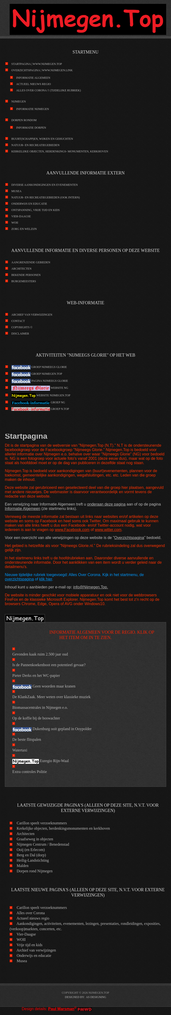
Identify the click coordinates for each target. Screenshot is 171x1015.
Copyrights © (21, 327)
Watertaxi (19, 750)
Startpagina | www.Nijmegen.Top (36, 64)
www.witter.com (108, 530)
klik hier (45, 579)
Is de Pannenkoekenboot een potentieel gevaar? (49, 665)
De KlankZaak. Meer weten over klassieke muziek (51, 697)
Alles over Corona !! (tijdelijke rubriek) (48, 90)
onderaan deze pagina (106, 504)
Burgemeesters (23, 281)
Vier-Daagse (21, 216)
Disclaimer (20, 333)
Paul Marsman (61, 1009)
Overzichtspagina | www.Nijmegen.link (42, 70)
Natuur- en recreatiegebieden (35, 145)
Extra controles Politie (29, 772)
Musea (16, 191)
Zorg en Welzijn (24, 229)
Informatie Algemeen (33, 77)
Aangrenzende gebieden (30, 262)
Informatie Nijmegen (32, 109)
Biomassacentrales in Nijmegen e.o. (40, 707)
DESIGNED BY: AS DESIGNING (85, 997)
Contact (18, 321)
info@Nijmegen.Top (90, 587)
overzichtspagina (19, 579)
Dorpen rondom (23, 120)
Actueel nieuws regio (33, 84)
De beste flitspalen (26, 739)
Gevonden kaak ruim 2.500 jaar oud (40, 654)
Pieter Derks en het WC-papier (36, 675)
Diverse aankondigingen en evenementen (44, 185)
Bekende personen (26, 275)
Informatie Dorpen (31, 127)
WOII (14, 222)
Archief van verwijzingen (31, 314)
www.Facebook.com (72, 530)
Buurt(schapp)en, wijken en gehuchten (42, 139)
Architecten (21, 268)
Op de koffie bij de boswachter (36, 718)
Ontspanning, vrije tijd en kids (35, 210)
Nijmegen (18, 101)
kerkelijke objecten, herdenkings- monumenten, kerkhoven (59, 151)
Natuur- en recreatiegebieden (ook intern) (45, 197)
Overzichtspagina (129, 538)
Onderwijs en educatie (29, 203)
